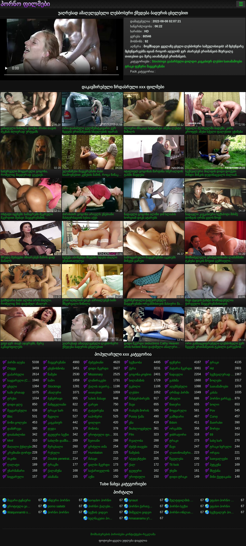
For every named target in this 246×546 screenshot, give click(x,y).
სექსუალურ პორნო (222, 512)
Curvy (214, 416)
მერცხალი (55, 446)
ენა (131, 422)
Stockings (159, 61)
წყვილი (53, 416)
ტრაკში (53, 464)
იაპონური (95, 416)
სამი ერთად (16, 392)
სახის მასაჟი (97, 398)
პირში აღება (16, 362)
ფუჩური (140, 66)
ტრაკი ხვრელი (220, 446)
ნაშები (52, 374)
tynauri (133, 500)
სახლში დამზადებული (60, 440)
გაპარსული (175, 61)
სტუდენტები (137, 458)
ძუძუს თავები (138, 446)
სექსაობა (135, 362)
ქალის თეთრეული (100, 386)
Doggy (11, 368)
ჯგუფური (135, 471)
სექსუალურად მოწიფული (222, 374)
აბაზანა (53, 477)
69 (211, 434)
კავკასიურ (205, 61)
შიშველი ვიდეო (140, 512)
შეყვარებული (17, 410)
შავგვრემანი (156, 66)
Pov (212, 410)
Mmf (10, 440)
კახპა (213, 392)
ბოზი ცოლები (17, 422)
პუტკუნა (215, 464)
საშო (51, 380)
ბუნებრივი (55, 398)
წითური (174, 404)
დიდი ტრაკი (178, 477)
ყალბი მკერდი (98, 464)
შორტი (215, 428)
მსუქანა (215, 471)
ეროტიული (137, 477)
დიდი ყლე (14, 404)
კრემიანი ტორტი (19, 452)
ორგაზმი (175, 428)
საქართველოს (98, 471)
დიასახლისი (16, 434)
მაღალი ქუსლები (19, 446)
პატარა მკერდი (180, 368)
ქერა (132, 368)
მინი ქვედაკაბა (220, 477)
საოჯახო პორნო (99, 500)
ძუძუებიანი (95, 362)
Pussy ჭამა (136, 416)
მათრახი (216, 422)
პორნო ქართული (141, 506)
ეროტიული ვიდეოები (19, 506)
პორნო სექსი (178, 506)
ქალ (132, 464)
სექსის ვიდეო (97, 512)
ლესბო (218, 61)
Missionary (95, 374)
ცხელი (12, 386)
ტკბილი (134, 386)
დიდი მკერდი (98, 368)
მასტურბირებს (139, 398)
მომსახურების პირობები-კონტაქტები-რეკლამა (122, 534)
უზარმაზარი (15, 471)
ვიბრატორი (177, 434)
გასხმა (174, 380)
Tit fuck (174, 464)
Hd (212, 368)
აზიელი (174, 398)
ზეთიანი (94, 440)
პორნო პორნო (58, 512)
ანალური (54, 392)
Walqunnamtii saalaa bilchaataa (19, 512)
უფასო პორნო (220, 506)
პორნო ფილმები (25, 4)
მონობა (93, 428)
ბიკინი (11, 458)
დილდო (190, 61)
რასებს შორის (139, 410)
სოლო (214, 404)
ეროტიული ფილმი (100, 434)
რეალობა (136, 440)
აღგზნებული (178, 386)
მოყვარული (177, 410)
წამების (134, 452)
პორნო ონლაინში (181, 512)
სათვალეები (219, 458)
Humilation (95, 452)
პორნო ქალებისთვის (100, 506)
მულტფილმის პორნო (181, 500)
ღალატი (13, 464)
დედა (52, 428)
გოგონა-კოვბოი (140, 374)
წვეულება (176, 458)
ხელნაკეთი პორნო (100, 518)
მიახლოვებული (140, 428)
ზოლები (215, 380)
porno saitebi (56, 506)
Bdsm (173, 422)
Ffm (131, 434)
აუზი (91, 477)
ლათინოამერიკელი (181, 452)
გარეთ (93, 404)
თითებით (95, 392)
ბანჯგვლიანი (57, 404)
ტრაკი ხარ (55, 410)
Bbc (10, 416)
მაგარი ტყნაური (18, 500)
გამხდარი (176, 416)
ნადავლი (176, 374)
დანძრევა (14, 428)
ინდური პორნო (59, 500)
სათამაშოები (233, 61)
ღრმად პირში (179, 392)
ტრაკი (129, 66)
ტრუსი (11, 398)
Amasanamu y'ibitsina (141, 518)
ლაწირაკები (97, 380)
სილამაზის (136, 380)
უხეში (173, 471)
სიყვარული (15, 477)
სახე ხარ (216, 440)
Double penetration (60, 458)
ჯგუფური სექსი (58, 434)
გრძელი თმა (97, 446)
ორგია (214, 452)
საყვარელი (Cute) (19, 380)
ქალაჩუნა (55, 471)
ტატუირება (96, 410)
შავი (132, 404)
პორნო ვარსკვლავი (222, 398)
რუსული (54, 452)
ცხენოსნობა (56, 368)
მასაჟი (92, 458)
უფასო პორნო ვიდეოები (222, 500)
